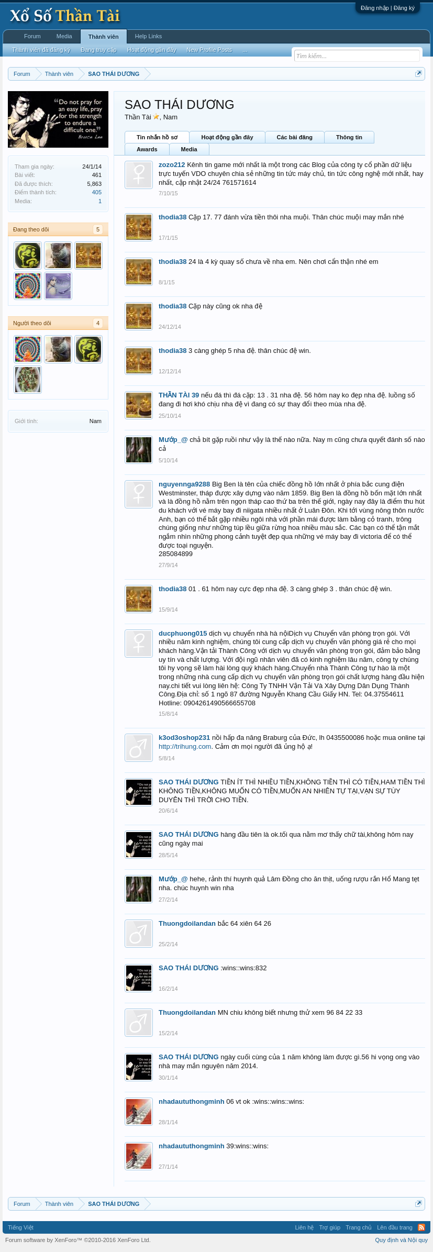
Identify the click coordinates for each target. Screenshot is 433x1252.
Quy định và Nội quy (401, 1240)
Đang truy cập (98, 50)
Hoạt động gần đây (227, 137)
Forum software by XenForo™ (78, 1240)
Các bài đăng (295, 137)
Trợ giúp (329, 1227)
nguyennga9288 (184, 484)
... (244, 50)
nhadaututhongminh (192, 1101)
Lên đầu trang (395, 1227)
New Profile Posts (209, 50)
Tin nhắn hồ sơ (157, 137)
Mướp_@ (173, 440)
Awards (147, 149)
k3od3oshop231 (184, 737)
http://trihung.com (185, 746)
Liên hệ (304, 1227)
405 (97, 192)
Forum (32, 36)
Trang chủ (359, 1227)
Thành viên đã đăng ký (41, 50)
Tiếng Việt (21, 1227)
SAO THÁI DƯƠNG (189, 782)
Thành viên (103, 37)
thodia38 (172, 217)
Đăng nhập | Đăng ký (388, 8)
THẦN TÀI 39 (179, 395)
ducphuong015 (183, 633)
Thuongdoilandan (187, 923)
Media (189, 149)
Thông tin (349, 137)
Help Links (148, 36)
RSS (421, 1227)
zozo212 (172, 165)
